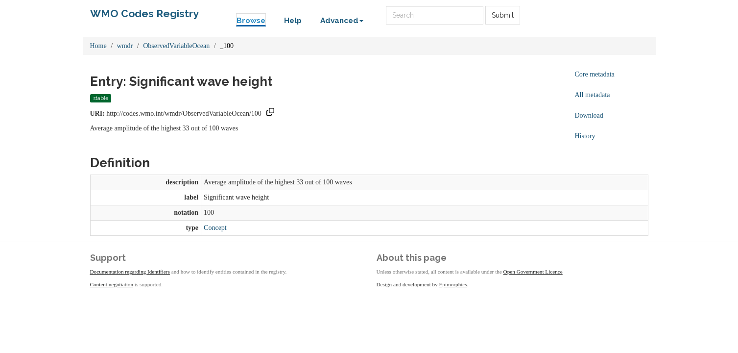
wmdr (125, 46)
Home (98, 46)
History (585, 136)
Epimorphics (453, 284)
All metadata (592, 95)
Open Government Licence (533, 272)
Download (589, 115)
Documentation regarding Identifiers (130, 272)
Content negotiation (112, 284)
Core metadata (595, 74)
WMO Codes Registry (144, 13)
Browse (251, 20)
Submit (503, 15)
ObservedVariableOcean (176, 46)
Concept (215, 227)
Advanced (341, 20)
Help (293, 20)
